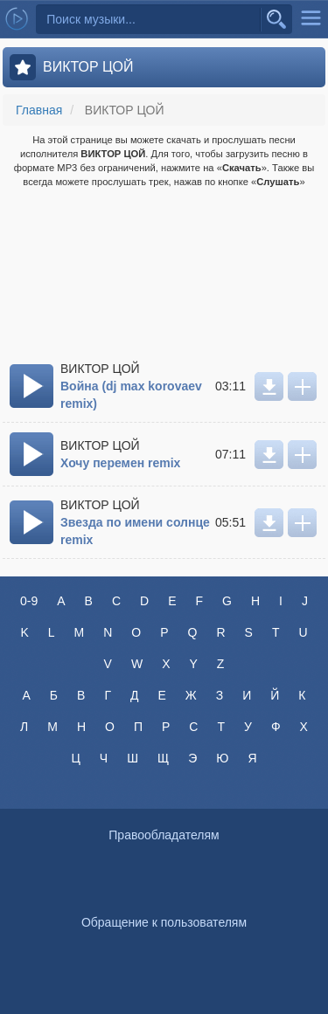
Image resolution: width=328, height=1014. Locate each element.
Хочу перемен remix (120, 463)
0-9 (29, 601)
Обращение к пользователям (164, 922)
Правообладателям (163, 835)
